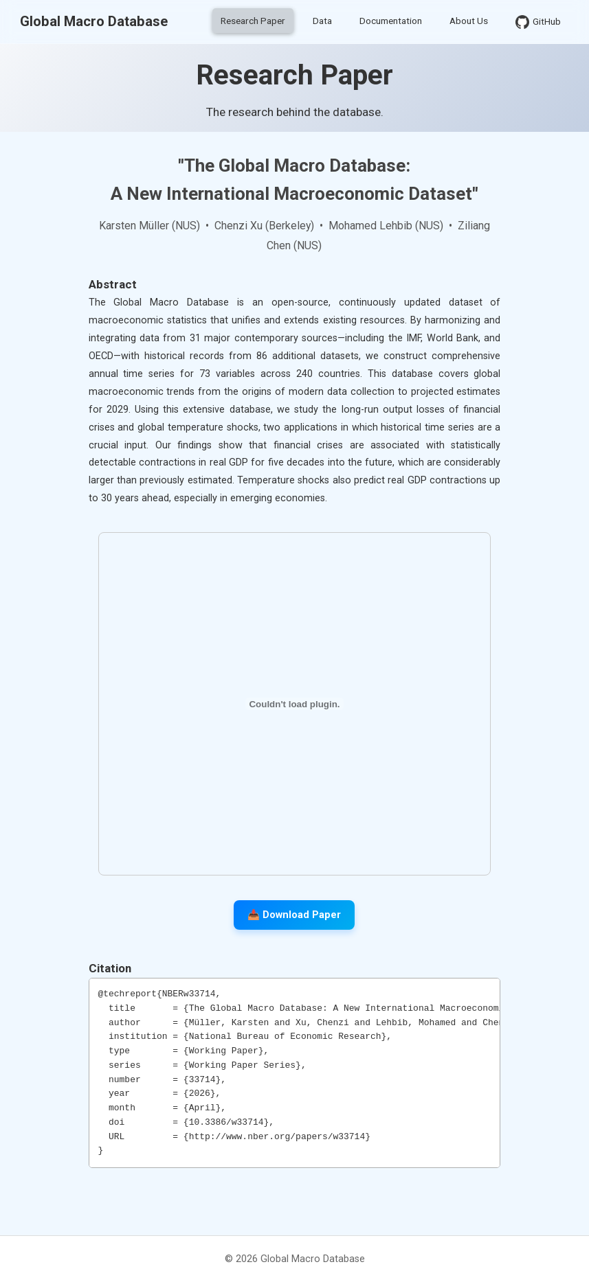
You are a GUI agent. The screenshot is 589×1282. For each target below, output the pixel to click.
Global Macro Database (94, 21)
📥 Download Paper (294, 915)
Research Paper (253, 20)
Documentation (390, 20)
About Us (468, 20)
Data (322, 20)
